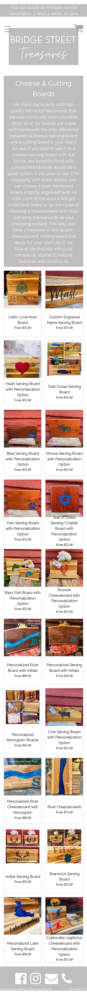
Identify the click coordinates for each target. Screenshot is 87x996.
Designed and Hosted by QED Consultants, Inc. (26, 989)
